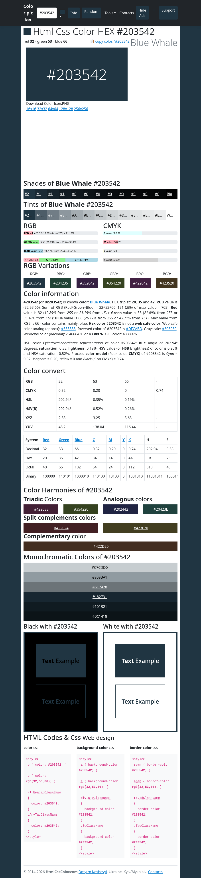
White (172, 215)
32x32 (42, 108)
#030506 (162, 193)
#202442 (121, 509)
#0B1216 (91, 193)
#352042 (87, 283)
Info (74, 12)
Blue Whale (100, 302)
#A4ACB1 (79, 215)
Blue (78, 439)
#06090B (126, 193)
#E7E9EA (150, 215)
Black (171, 193)
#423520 (167, 283)
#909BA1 (99, 577)
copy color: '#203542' (112, 41)
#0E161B (79, 193)
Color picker (28, 12)
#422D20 (101, 546)
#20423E (161, 509)
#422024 (61, 528)
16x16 (31, 108)
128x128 (66, 108)
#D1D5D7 (116, 215)
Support (168, 10)
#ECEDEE (162, 215)
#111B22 (67, 193)
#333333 (68, 328)
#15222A (55, 193)
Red (46, 439)
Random (91, 11)
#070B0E (115, 193)
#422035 (41, 509)
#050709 (138, 193)
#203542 (32, 193)
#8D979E (67, 215)
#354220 (113, 283)
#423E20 (141, 528)
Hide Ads (142, 13)
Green (64, 439)
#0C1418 (99, 616)
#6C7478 (99, 587)
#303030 (169, 328)
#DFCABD (134, 328)
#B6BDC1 (92, 215)
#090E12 (103, 193)
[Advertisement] (77, 144)
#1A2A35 (43, 193)
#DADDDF (127, 215)
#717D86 (55, 215)
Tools (108, 12)
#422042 (140, 283)
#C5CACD (103, 215)
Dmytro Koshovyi (93, 871)
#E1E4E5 (138, 215)
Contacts (126, 12)
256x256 (81, 108)
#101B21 (99, 606)
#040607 (150, 193)
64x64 (53, 108)
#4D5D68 (44, 215)
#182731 (100, 596)
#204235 (60, 283)
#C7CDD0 (100, 567)
